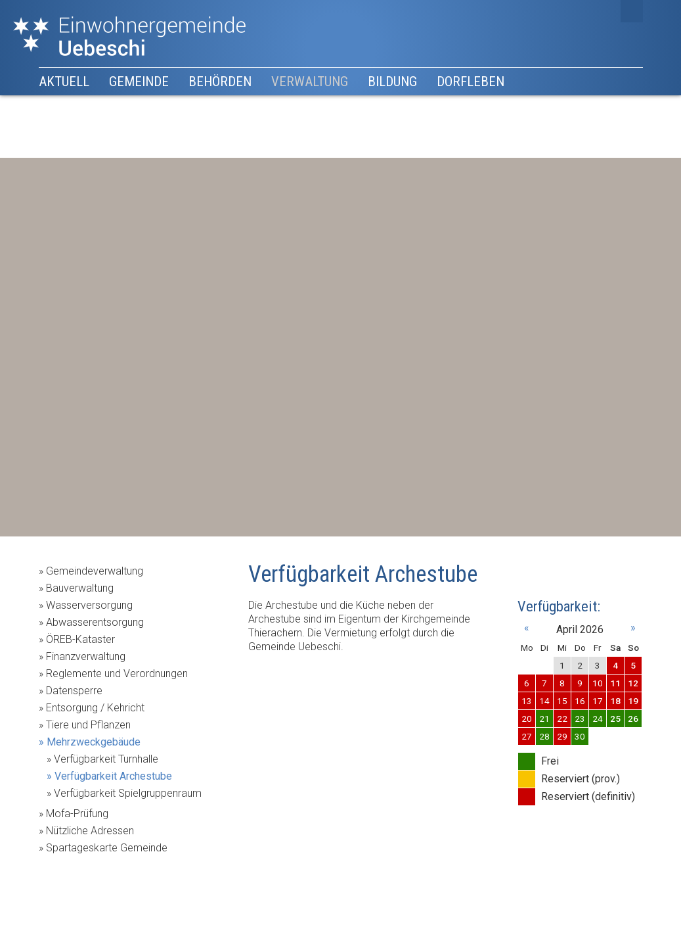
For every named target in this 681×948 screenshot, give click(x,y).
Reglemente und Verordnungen (117, 673)
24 (597, 718)
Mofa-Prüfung (77, 813)
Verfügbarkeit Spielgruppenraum (128, 793)
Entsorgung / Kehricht (95, 707)
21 (544, 718)
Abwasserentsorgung (95, 622)
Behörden (220, 81)
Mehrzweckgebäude (94, 742)
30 (580, 736)
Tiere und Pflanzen (88, 725)
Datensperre (74, 690)
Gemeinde (139, 81)
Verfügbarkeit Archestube (113, 776)
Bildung (392, 81)
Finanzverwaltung (85, 656)
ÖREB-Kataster (80, 639)
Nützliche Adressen (90, 830)
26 (633, 718)
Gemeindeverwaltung (94, 571)
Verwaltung (309, 81)
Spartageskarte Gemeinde (106, 847)
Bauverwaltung (80, 588)
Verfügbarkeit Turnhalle (106, 759)
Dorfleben (470, 81)
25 (615, 718)
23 (580, 718)
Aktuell (64, 81)
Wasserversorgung (89, 605)
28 (544, 736)
